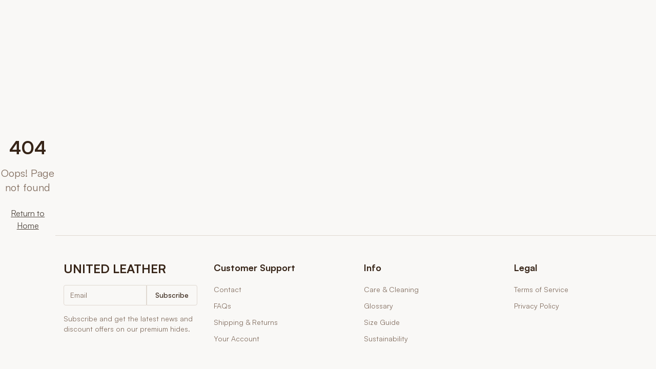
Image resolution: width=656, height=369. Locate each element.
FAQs (222, 305)
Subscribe (172, 295)
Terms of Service (541, 289)
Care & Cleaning (391, 289)
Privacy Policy (536, 305)
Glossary (378, 305)
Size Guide (382, 322)
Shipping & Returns (246, 322)
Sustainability (386, 338)
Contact (227, 289)
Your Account (236, 338)
